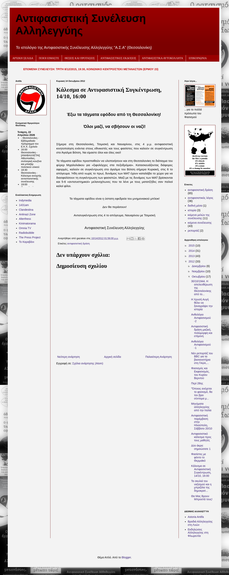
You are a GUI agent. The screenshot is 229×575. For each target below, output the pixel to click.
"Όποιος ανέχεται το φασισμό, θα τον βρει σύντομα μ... (201, 393)
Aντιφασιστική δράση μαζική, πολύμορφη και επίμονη (201, 331)
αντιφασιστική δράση (78, 243)
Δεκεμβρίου (199, 266)
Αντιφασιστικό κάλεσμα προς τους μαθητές (201, 437)
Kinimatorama (27, 223)
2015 (192, 245)
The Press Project (30, 237)
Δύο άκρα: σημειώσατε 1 (201, 447)
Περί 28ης (197, 383)
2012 (192, 261)
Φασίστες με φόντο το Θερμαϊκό (198, 457)
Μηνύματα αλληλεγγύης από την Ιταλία (201, 407)
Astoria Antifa (196, 516)
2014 (192, 250)
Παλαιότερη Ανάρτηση (158, 356)
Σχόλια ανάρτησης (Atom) (87, 363)
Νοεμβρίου (199, 271)
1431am (24, 205)
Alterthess (25, 218)
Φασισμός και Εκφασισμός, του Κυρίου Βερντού (200, 373)
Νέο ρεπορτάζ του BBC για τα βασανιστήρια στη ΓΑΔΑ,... (202, 358)
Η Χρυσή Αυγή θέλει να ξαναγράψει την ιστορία (202, 304)
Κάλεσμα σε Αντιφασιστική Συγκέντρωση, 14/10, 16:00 (201, 470)
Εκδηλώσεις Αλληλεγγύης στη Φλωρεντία (198, 533)
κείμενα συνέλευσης (200, 222)
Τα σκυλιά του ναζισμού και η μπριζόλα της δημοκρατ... (201, 485)
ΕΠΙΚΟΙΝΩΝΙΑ (198, 58)
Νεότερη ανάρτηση (68, 356)
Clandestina (26, 209)
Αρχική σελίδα (112, 356)
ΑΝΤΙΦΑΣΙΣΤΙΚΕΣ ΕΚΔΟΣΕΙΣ (118, 58)
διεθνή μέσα (195, 205)
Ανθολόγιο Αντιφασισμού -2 (201, 318)
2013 (192, 256)
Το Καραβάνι (26, 241)
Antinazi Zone (27, 214)
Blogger (126, 557)
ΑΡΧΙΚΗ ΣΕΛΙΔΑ (22, 58)
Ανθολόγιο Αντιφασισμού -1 (201, 345)
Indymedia (25, 200)
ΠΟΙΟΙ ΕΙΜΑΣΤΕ (49, 58)
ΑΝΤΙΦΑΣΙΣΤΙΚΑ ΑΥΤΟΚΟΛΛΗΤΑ (162, 58)
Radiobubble (26, 232)
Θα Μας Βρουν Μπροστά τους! (201, 498)
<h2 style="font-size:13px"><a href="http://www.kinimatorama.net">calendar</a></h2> (30, 158)
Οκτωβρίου (199, 276)
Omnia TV (25, 228)
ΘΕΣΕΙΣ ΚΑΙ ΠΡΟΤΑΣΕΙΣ (80, 58)
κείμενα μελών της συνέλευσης (199, 216)
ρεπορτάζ (193, 230)
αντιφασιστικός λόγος (200, 197)
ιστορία (192, 210)
